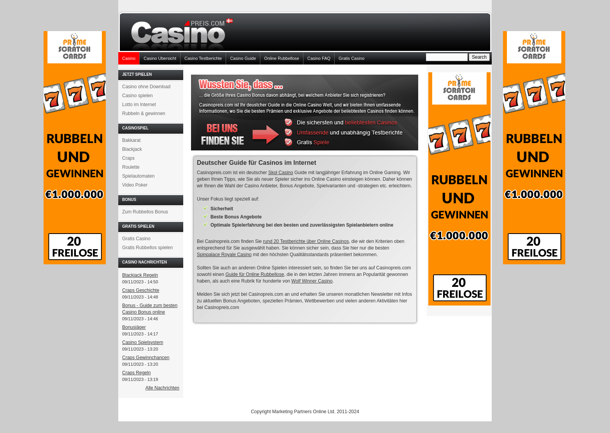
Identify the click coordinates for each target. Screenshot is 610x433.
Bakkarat (131, 140)
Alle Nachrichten (162, 388)
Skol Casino (280, 172)
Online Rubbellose (281, 58)
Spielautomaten (138, 176)
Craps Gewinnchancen (145, 357)
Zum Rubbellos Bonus (145, 212)
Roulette (131, 167)
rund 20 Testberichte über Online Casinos (306, 241)
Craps (128, 158)
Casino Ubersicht (160, 58)
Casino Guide (243, 58)
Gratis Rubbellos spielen (147, 247)
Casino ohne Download (146, 86)
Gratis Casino (351, 58)
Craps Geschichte (140, 290)
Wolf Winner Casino (312, 281)
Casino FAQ (318, 58)
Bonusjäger (134, 327)
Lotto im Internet (139, 104)
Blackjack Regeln (140, 275)
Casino (128, 58)
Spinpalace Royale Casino (224, 254)
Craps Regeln (136, 372)
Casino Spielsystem (142, 342)
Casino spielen (137, 95)
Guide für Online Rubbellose (254, 274)
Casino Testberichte (203, 58)
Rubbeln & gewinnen (143, 113)
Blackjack (132, 149)
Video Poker (134, 185)
